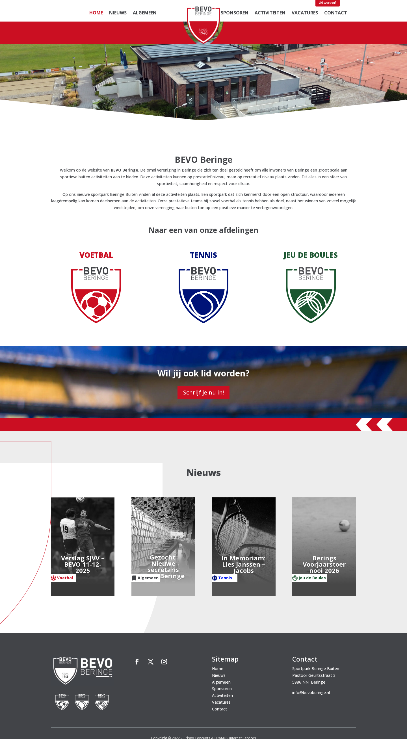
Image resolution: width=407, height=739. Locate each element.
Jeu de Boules (312, 552)
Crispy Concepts (196, 712)
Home (96, 13)
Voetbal (65, 552)
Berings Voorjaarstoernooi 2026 (324, 539)
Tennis (225, 552)
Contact (335, 13)
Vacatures (305, 13)
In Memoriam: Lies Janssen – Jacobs (244, 539)
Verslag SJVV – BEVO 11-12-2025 (82, 539)
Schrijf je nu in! (203, 367)
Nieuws (118, 13)
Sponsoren (234, 13)
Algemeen (145, 13)
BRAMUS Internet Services (235, 712)
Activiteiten (270, 13)
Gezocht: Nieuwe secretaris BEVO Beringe (163, 541)
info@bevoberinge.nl (311, 667)
